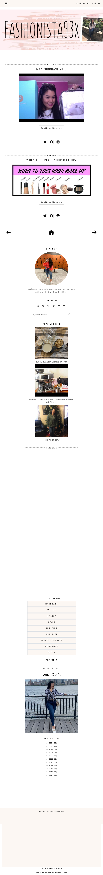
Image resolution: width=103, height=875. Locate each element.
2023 (51, 746)
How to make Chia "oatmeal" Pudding (51, 361)
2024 (51, 743)
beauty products (51, 640)
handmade (51, 646)
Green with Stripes (51, 439)
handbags (51, 604)
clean (51, 652)
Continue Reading (51, 128)
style (51, 622)
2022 (51, 749)
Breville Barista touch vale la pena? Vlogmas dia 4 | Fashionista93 (51, 400)
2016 (51, 769)
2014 (51, 775)
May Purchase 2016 (51, 69)
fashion (52, 610)
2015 (51, 772)
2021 (51, 753)
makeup (51, 616)
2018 (51, 762)
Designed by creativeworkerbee (51, 873)
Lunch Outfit (52, 674)
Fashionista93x (48, 868)
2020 (51, 756)
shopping (51, 628)
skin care (52, 634)
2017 (51, 765)
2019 (51, 759)
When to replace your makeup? (51, 159)
